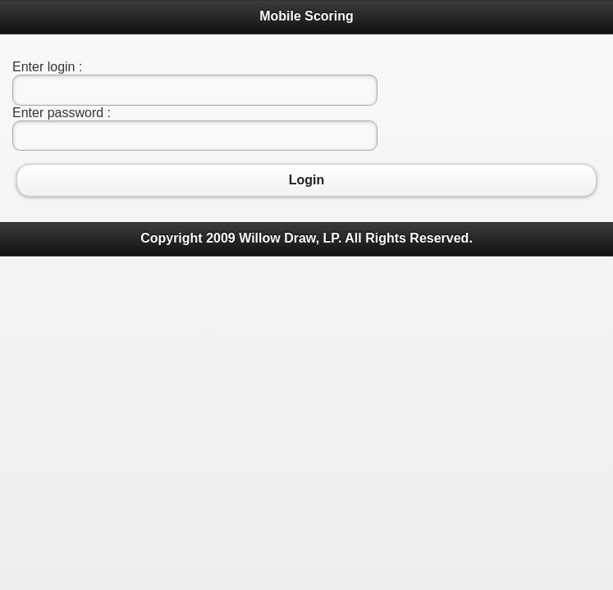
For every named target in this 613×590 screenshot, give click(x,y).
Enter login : (47, 67)
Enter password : (61, 113)
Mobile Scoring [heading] (306, 16)
